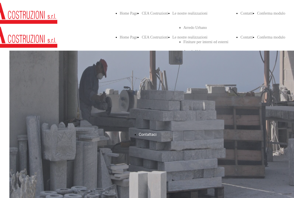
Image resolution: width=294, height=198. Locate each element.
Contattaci (148, 134)
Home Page (129, 13)
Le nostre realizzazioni (189, 13)
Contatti (247, 13)
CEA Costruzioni (155, 13)
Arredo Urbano (195, 28)
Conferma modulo (271, 13)
